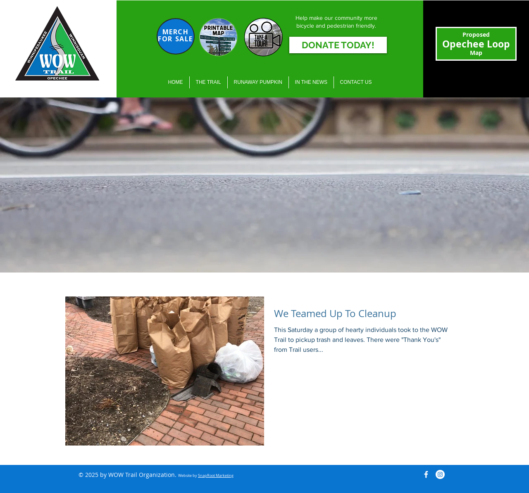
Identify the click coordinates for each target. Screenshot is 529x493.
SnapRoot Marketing (216, 475)
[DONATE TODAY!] (338, 45)
